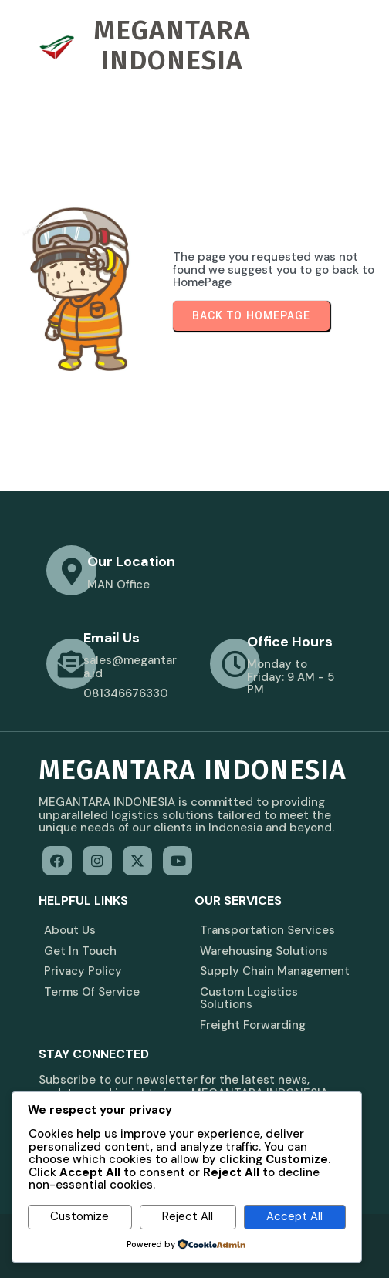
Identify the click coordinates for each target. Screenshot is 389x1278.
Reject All (187, 1216)
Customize (79, 1216)
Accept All (294, 1216)
